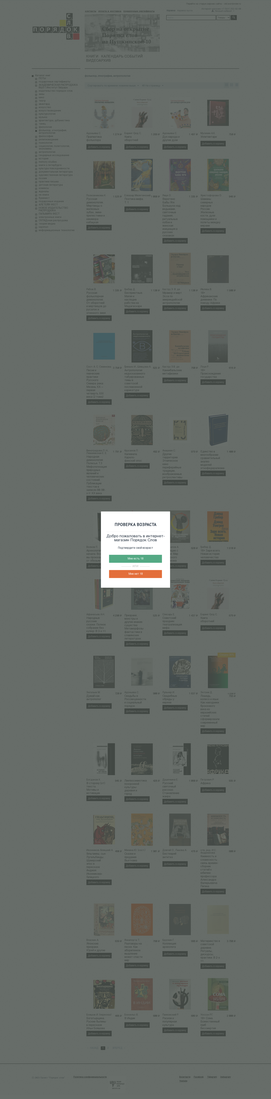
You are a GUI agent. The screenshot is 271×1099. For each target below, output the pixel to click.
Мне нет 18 (135, 574)
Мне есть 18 (135, 558)
